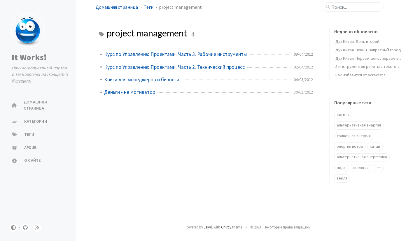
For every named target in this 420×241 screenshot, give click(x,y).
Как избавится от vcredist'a (360, 75)
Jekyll (208, 227)
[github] (25, 228)
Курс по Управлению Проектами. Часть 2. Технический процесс (174, 67)
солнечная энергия (354, 135)
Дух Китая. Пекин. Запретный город (368, 49)
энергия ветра (350, 146)
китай (375, 146)
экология (360, 167)
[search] (355, 7)
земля (342, 178)
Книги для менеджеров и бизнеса (141, 79)
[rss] (37, 228)
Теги (149, 7)
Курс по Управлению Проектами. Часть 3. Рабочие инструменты (175, 54)
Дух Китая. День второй (357, 41)
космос (343, 114)
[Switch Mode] (13, 228)
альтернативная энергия (359, 125)
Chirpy (226, 227)
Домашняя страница (117, 7)
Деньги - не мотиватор (129, 92)
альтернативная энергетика (362, 156)
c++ (378, 167)
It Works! (29, 57)
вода (341, 167)
